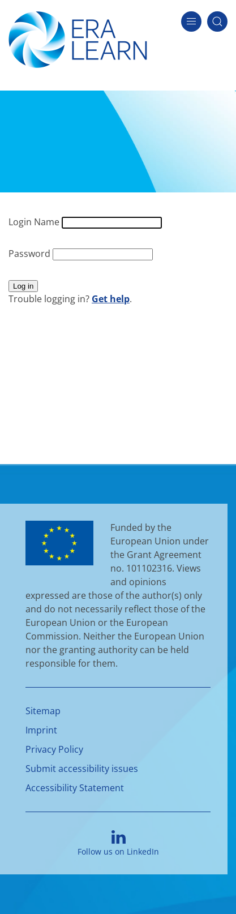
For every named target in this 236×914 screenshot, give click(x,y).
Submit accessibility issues (81, 768)
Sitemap (43, 711)
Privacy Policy (54, 749)
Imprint (41, 730)
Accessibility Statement (74, 788)
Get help (111, 299)
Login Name (35, 222)
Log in (23, 286)
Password (30, 253)
